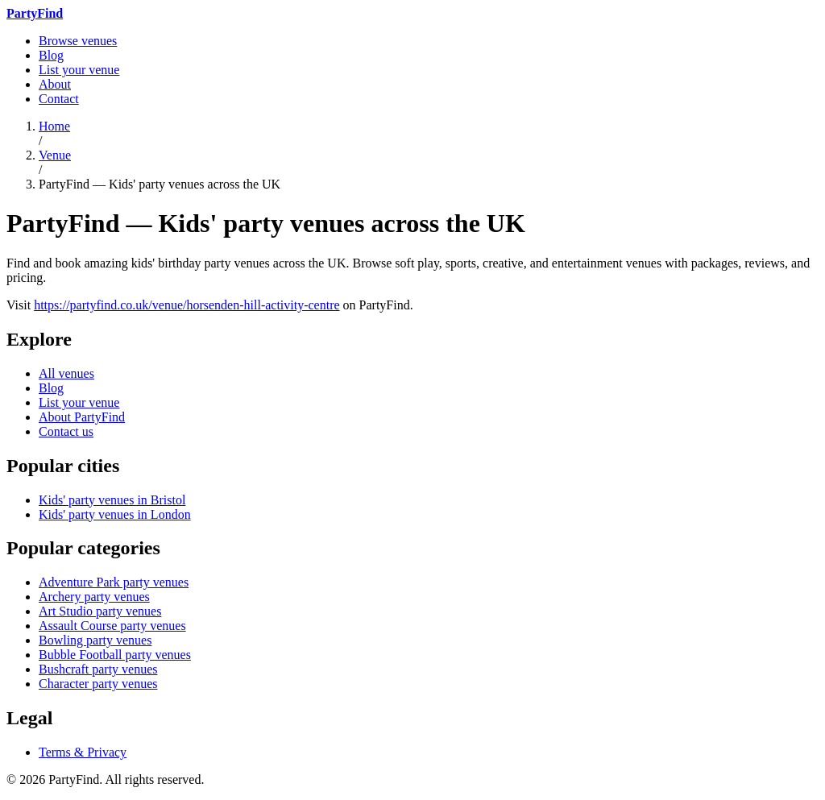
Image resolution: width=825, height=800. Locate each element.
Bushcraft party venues (98, 669)
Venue (55, 155)
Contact (59, 99)
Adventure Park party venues (114, 582)
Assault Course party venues (112, 625)
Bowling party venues (95, 640)
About (55, 84)
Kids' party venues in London (115, 514)
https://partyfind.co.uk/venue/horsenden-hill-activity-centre (186, 305)
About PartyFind (82, 417)
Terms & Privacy (82, 752)
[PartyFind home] (34, 13)
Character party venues (98, 683)
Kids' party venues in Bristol (112, 500)
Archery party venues (94, 596)
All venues (66, 373)
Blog (51, 55)
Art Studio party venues (100, 611)
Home (54, 126)
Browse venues (78, 41)
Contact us (66, 431)
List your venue (79, 70)
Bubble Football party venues (115, 654)
